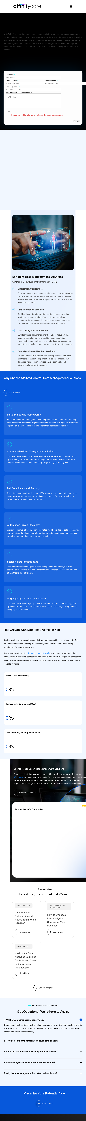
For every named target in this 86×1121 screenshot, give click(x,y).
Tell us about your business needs (43, 100)
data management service (39, 653)
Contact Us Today (27, 793)
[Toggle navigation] (71, 6)
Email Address (12, 80)
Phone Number (51, 80)
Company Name (13, 86)
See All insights (46, 988)
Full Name (10, 74)
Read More (25, 932)
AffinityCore (19, 777)
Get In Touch (14, 63)
